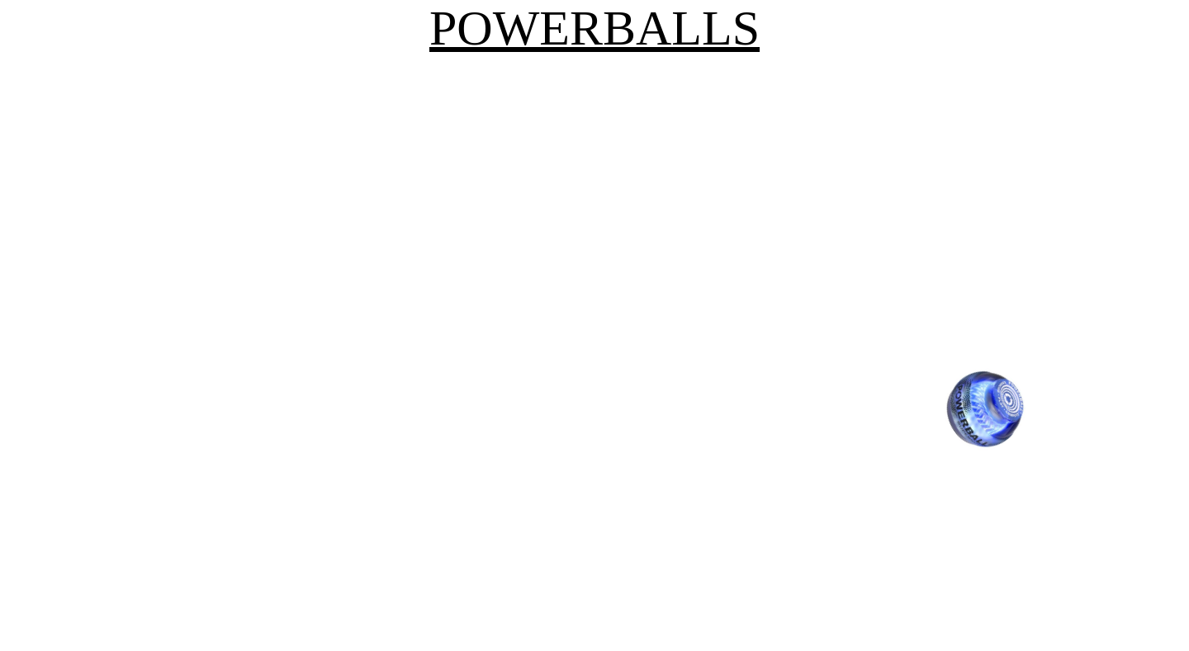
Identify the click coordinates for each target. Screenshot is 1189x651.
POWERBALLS (594, 28)
